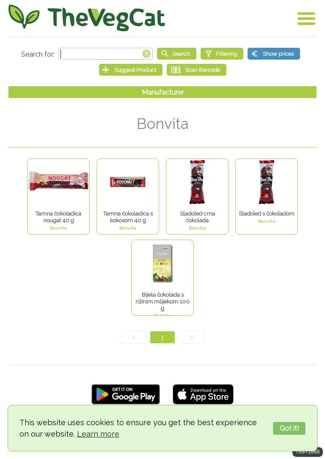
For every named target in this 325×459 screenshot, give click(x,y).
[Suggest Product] (130, 70)
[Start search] (176, 54)
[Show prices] (274, 54)
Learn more (98, 433)
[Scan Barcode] (196, 70)
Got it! (289, 428)
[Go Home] (86, 18)
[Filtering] (222, 54)
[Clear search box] (146, 53)
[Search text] (105, 54)
